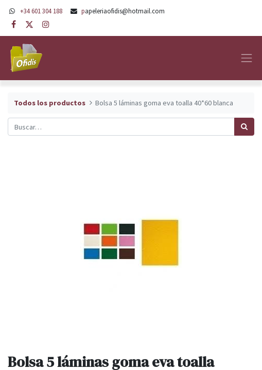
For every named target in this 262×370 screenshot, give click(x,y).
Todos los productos (49, 102)
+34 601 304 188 (41, 11)
